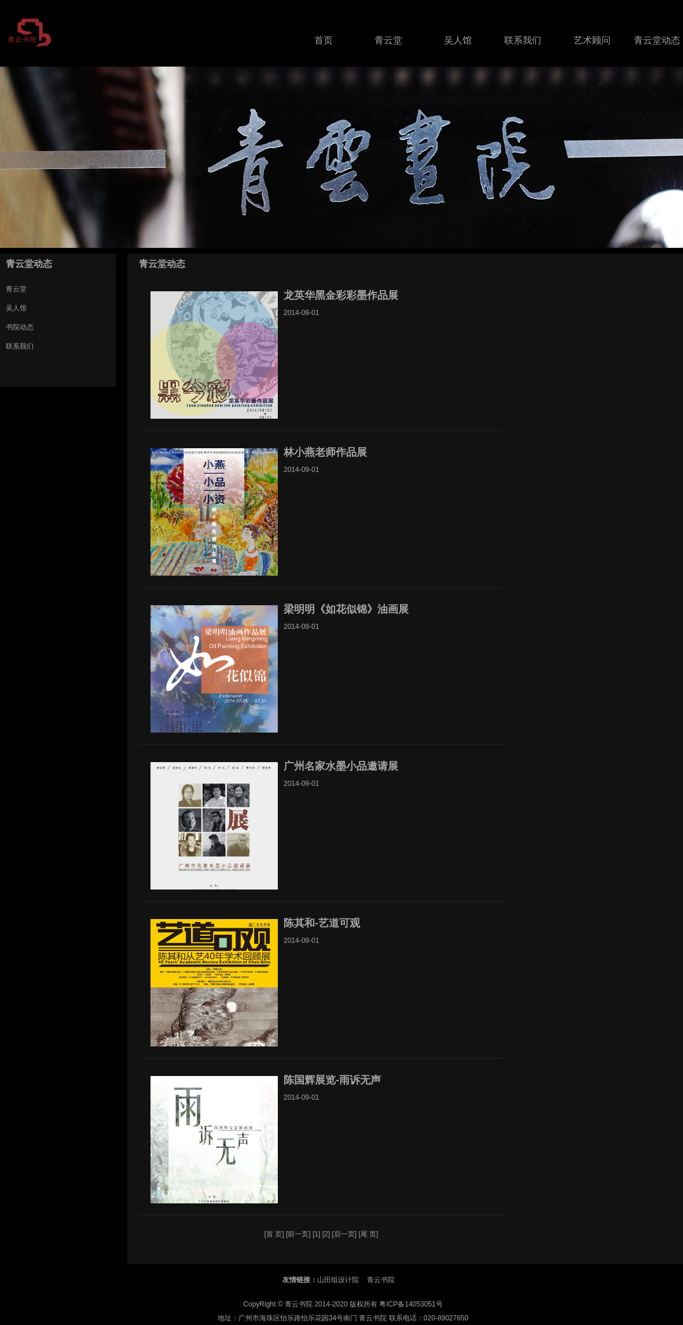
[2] (326, 1234)
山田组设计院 (338, 1280)
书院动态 (20, 327)
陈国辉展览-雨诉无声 (332, 1080)
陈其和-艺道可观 (322, 923)
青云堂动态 (657, 40)
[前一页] (298, 1234)
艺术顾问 (592, 40)
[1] (316, 1234)
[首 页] (274, 1234)
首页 (323, 40)
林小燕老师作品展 (325, 452)
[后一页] (344, 1234)
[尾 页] (368, 1234)
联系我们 (522, 40)
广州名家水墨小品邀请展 (341, 766)
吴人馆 (458, 40)
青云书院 (381, 1280)
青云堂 (388, 40)
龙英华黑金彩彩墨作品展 (341, 295)
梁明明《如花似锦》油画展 (346, 609)
